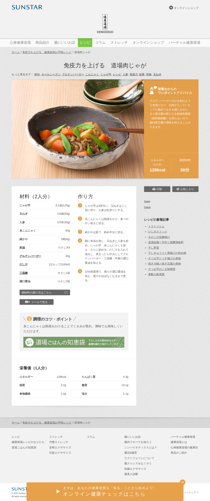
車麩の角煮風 (156, 274)
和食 (149, 74)
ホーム (16, 52)
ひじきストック (157, 231)
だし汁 (23, 264)
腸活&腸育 (130, 452)
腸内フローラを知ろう (138, 442)
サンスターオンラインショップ (179, 492)
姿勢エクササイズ (60, 447)
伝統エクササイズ (60, 452)
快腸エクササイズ (135, 468)
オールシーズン (51, 74)
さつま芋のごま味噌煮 (161, 269)
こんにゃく (92, 74)
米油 (22, 247)
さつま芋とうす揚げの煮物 (164, 258)
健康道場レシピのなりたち (28, 442)
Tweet (147, 201)
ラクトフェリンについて (139, 458)
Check (147, 207)
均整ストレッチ (58, 442)
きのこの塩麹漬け (159, 237)
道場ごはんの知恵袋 (24, 447)
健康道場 (105, 23)
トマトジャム (156, 226)
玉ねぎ (157, 74)
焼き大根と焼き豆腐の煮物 (164, 263)
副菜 (142, 74)
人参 (125, 74)
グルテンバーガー (73, 74)
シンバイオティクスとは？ (140, 447)
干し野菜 (153, 247)
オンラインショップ (186, 8)
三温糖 (23, 272)
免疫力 (134, 74)
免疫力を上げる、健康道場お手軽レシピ (46, 52)
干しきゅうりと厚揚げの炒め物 (167, 252)
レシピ (117, 74)
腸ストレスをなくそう (138, 463)
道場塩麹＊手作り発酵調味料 (166, 242)
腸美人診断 (131, 474)
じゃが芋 (105, 74)
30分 (37, 74)
